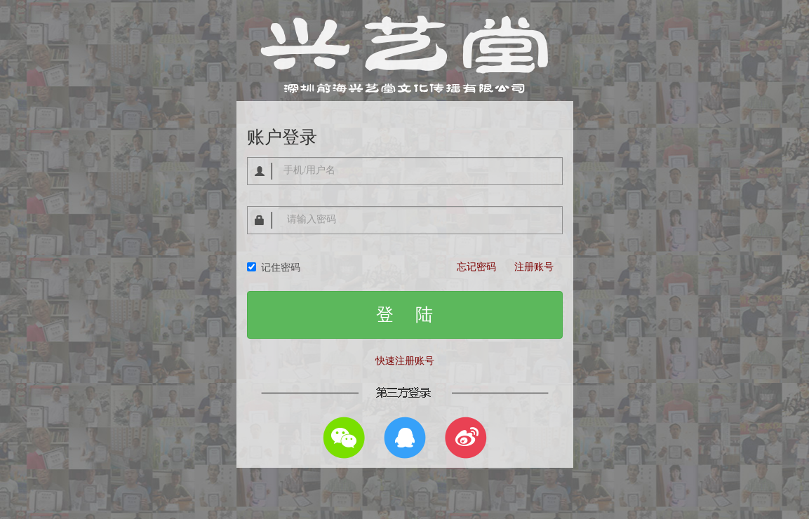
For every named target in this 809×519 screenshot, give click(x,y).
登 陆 (404, 314)
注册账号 (534, 267)
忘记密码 (476, 267)
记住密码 (273, 267)
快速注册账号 (404, 361)
